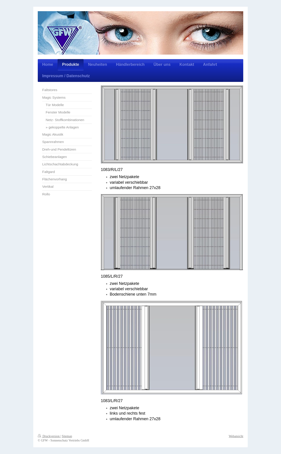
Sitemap (67, 436)
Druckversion (49, 436)
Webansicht (236, 436)
